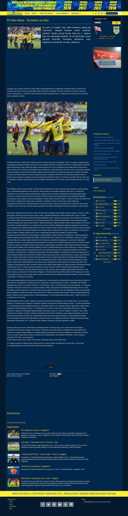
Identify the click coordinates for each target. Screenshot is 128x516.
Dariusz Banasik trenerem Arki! (102, 154)
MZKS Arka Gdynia (47, 13)
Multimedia (76, 13)
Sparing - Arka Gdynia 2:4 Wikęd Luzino (105, 162)
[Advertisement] (49, 69)
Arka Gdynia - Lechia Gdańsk (107, 63)
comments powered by (16, 422)
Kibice (34, 13)
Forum (27, 13)
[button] (119, 13)
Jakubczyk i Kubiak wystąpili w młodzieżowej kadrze (106, 168)
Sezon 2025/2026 (62, 13)
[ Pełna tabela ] (107, 228)
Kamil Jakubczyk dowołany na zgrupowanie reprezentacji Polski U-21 (106, 158)
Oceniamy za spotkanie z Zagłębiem (35, 466)
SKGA (11, 502)
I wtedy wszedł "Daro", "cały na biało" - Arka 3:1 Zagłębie (43, 454)
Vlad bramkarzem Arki (100, 165)
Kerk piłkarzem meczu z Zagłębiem (35, 430)
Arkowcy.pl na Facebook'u (103, 180)
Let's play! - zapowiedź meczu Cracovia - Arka (39, 442)
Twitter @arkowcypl (99, 191)
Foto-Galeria (12, 506)
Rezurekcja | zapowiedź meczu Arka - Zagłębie (40, 478)
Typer (10, 508)
